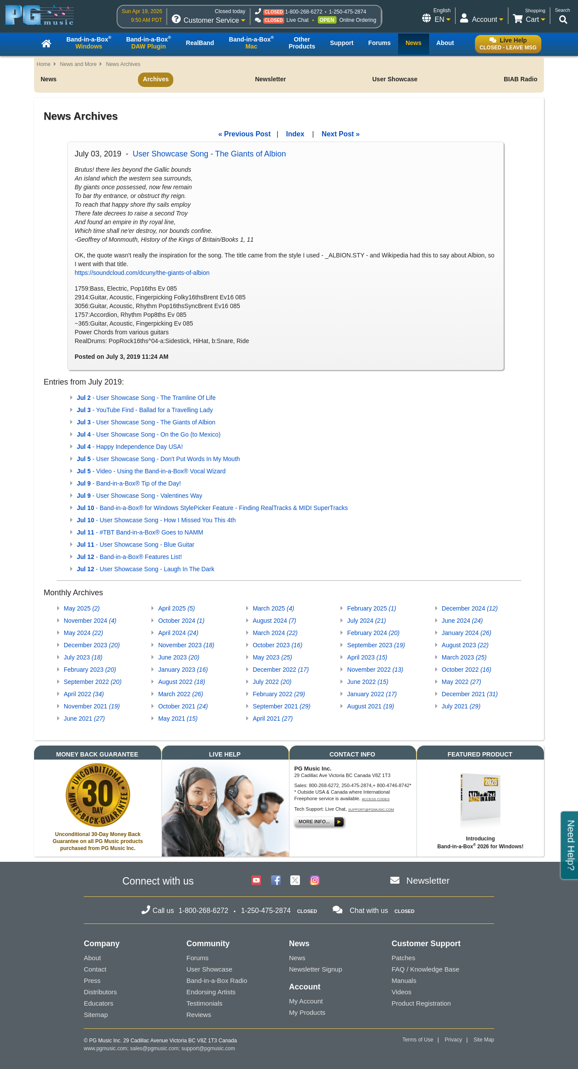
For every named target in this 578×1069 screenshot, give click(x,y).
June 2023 (178, 657)
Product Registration (421, 1003)
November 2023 (186, 645)
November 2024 (90, 620)
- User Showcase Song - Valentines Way (139, 495)
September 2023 (376, 645)
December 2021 (470, 694)
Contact (95, 969)
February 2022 (279, 694)
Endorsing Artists (211, 992)
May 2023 (272, 657)
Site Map (484, 1040)
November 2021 (92, 706)
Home (44, 64)
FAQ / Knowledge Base (425, 969)
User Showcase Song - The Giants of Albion (209, 153)
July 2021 (461, 706)
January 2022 (372, 694)
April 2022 (84, 694)
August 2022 (181, 681)
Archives (156, 79)
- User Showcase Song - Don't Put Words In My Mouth (158, 458)
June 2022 (367, 681)
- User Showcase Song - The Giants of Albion (146, 422)
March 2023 (464, 657)
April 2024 (178, 632)
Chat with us (369, 910)
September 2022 (92, 681)
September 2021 (281, 706)
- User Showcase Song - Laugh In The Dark (145, 569)
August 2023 (465, 645)
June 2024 (462, 620)
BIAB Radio (520, 79)
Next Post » (341, 134)
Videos (402, 992)
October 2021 (183, 706)
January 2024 (467, 632)
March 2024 (275, 632)
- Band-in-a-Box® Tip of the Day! (129, 483)
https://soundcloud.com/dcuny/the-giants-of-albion (142, 272)
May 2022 (461, 681)
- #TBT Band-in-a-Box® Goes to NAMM (140, 532)
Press (92, 980)
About (92, 957)
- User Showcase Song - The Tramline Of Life (146, 397)
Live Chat (297, 20)
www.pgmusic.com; (106, 1048)
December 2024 (470, 608)
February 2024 (373, 632)
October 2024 (181, 620)
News (49, 79)
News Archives (123, 64)
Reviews (198, 1014)
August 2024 (274, 620)
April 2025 (176, 608)
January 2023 (183, 669)
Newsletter (270, 79)
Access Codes (376, 799)
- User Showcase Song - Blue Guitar (135, 544)
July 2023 (83, 657)
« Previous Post (244, 134)
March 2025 (273, 608)
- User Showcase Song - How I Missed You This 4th (156, 520)
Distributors (100, 992)
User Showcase (395, 79)
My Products (307, 1012)
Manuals (404, 980)
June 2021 (84, 718)
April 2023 (367, 657)
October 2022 (467, 669)
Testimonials (204, 1003)
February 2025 (371, 608)
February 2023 (90, 669)
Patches (403, 957)
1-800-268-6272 (303, 12)
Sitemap (96, 1014)
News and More (78, 64)
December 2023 (92, 645)
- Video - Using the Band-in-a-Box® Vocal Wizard (151, 471)
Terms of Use (418, 1040)
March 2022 (180, 694)
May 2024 (83, 632)
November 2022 (375, 669)
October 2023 (278, 645)
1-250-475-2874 (347, 12)
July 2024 (366, 620)
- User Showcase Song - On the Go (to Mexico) (148, 434)
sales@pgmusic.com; (156, 1048)
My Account (306, 1001)
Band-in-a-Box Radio (216, 980)
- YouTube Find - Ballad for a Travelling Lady (145, 409)
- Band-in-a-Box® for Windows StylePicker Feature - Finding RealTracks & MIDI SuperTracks (212, 507)
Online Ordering (357, 20)
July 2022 (272, 681)
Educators (99, 1003)
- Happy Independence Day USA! (130, 446)
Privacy (453, 1040)
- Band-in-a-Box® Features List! (129, 556)
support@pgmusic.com (371, 810)
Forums (197, 957)
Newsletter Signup (315, 969)
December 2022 (281, 669)
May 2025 (82, 608)
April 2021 (273, 718)
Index (295, 134)
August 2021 (370, 706)
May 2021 (177, 718)
